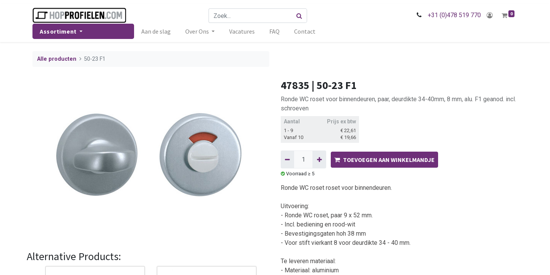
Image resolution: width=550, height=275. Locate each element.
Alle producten (56, 59)
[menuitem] (156, 31)
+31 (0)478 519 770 (454, 15)
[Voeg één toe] (319, 159)
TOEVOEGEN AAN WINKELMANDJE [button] (384, 159)
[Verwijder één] (287, 159)
